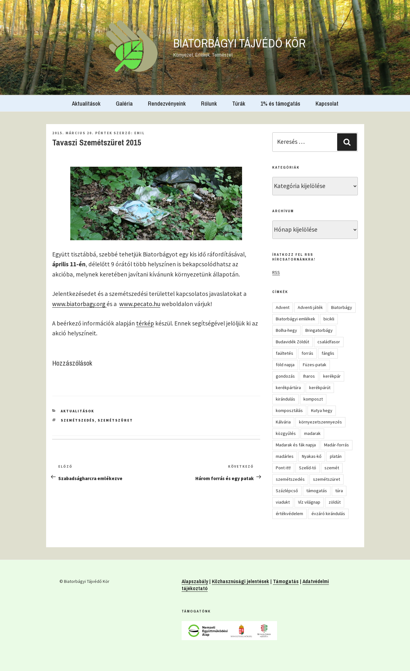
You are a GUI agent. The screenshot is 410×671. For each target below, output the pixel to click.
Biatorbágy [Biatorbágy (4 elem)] (341, 307)
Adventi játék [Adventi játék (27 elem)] (310, 307)
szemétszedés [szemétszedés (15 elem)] (290, 479)
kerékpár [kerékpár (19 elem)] (332, 376)
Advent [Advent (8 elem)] (282, 307)
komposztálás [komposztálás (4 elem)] (289, 410)
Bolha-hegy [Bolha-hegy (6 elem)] (286, 330)
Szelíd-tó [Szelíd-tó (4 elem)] (307, 468)
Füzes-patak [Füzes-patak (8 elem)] (314, 364)
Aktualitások (86, 103)
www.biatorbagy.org (79, 304)
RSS (276, 272)
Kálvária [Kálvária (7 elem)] (283, 422)
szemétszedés (78, 420)
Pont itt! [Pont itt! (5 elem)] (283, 468)
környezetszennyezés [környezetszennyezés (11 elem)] (320, 422)
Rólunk (209, 103)
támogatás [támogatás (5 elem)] (316, 490)
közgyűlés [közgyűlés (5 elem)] (286, 433)
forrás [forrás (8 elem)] (307, 353)
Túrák (238, 103)
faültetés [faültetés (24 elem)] (284, 353)
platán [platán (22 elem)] (336, 456)
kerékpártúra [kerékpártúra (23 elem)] (288, 387)
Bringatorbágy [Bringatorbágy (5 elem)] (319, 330)
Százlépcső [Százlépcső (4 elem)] (287, 490)
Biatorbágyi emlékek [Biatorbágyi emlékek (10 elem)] (295, 319)
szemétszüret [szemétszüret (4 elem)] (326, 479)
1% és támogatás (280, 103)
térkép (145, 323)
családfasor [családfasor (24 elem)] (328, 342)
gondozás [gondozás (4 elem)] (285, 376)
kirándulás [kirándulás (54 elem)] (285, 399)
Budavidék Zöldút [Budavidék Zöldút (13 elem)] (292, 342)
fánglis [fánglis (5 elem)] (328, 353)
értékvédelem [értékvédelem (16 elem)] (289, 513)
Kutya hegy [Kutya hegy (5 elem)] (321, 410)
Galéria (124, 103)
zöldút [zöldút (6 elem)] (335, 502)
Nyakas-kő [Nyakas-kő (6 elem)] (312, 456)
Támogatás (286, 581)
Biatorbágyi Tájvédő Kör (239, 43)
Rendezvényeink (167, 103)
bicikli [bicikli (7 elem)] (328, 319)
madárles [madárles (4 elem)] (285, 456)
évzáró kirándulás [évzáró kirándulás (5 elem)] (328, 513)
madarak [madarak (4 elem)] (312, 433)
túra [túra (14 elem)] (339, 490)
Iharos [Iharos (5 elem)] (309, 376)
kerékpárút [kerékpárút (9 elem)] (319, 387)
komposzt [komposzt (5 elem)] (313, 399)
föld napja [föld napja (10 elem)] (285, 364)
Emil (139, 133)
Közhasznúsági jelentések (240, 581)
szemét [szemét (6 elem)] (331, 468)
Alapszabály (195, 581)
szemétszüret (115, 420)
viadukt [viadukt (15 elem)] (283, 502)
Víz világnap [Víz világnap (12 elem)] (309, 502)
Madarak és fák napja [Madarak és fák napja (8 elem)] (296, 445)
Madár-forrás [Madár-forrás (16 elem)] (336, 445)
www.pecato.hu (139, 304)
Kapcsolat (327, 103)
